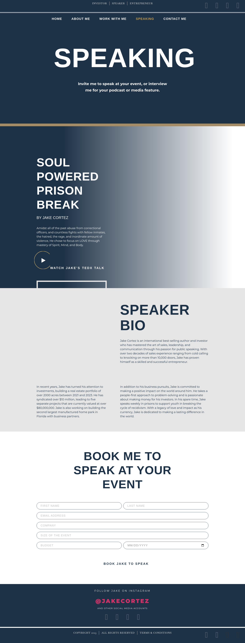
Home (57, 18)
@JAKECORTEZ (122, 601)
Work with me (113, 18)
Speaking (145, 18)
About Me (80, 18)
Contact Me (174, 18)
